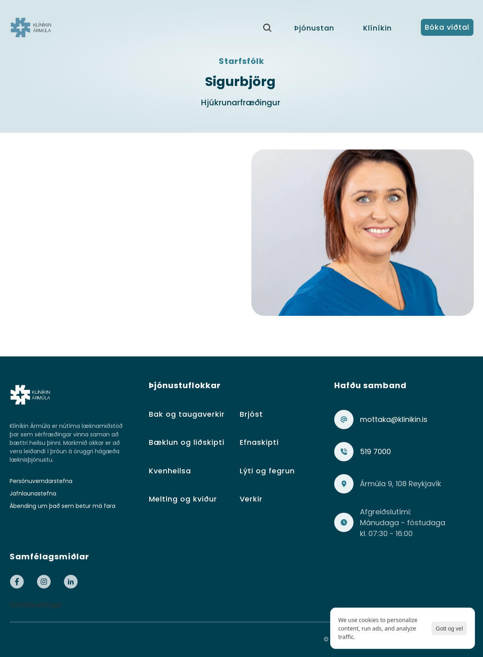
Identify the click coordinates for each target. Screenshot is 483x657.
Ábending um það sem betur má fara (62, 506)
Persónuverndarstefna (41, 481)
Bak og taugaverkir (187, 414)
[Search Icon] (267, 28)
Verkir (251, 499)
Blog (18, 639)
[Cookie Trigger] (36, 605)
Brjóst (251, 414)
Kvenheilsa (170, 471)
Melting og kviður (183, 499)
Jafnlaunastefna (33, 493)
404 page (59, 639)
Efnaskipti (259, 442)
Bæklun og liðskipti (186, 442)
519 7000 (375, 451)
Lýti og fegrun (267, 471)
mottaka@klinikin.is (394, 419)
